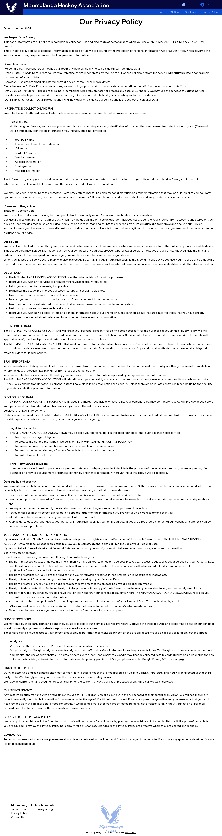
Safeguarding (45, 809)
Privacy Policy (19, 813)
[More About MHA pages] (219, 12)
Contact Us (17, 817)
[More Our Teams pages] (199, 12)
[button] (182, 4)
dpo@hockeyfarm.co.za (24, 570)
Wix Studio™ (130, 832)
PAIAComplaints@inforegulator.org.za (33, 606)
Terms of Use (18, 809)
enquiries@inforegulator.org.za (132, 606)
